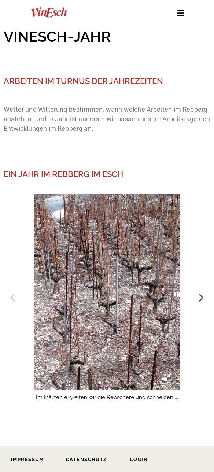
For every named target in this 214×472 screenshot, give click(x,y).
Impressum (27, 459)
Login (139, 459)
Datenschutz (86, 459)
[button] (12, 297)
